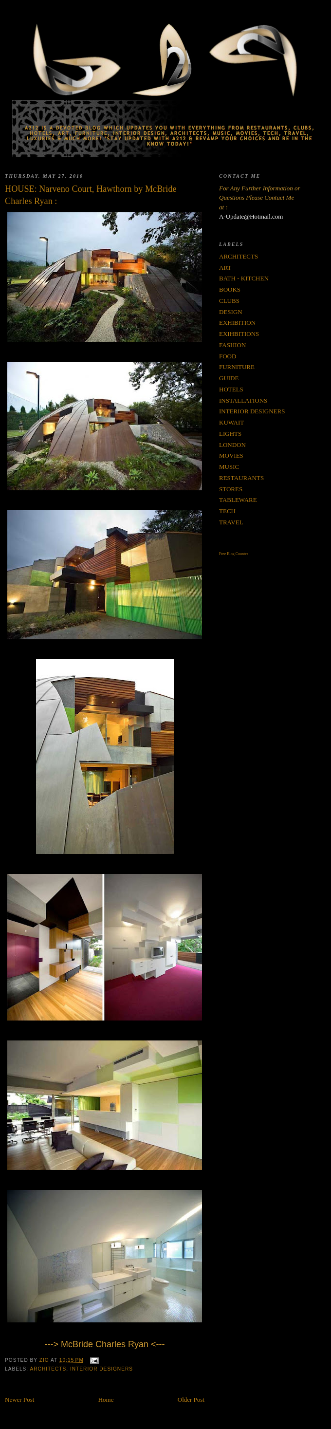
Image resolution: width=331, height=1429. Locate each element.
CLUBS (229, 300)
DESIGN (230, 311)
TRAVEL (231, 522)
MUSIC (229, 466)
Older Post (191, 1399)
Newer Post (19, 1399)
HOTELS (231, 389)
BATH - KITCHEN (244, 278)
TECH (227, 511)
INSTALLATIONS (243, 400)
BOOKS (229, 289)
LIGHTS (230, 433)
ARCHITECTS (48, 1369)
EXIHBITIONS (239, 333)
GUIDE (229, 378)
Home (106, 1399)
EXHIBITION (237, 322)
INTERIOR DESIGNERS (101, 1369)
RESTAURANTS (241, 478)
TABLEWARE (238, 499)
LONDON (232, 444)
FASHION (232, 345)
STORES (230, 489)
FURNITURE (237, 367)
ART (225, 267)
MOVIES (231, 455)
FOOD (227, 356)
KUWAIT (231, 422)
